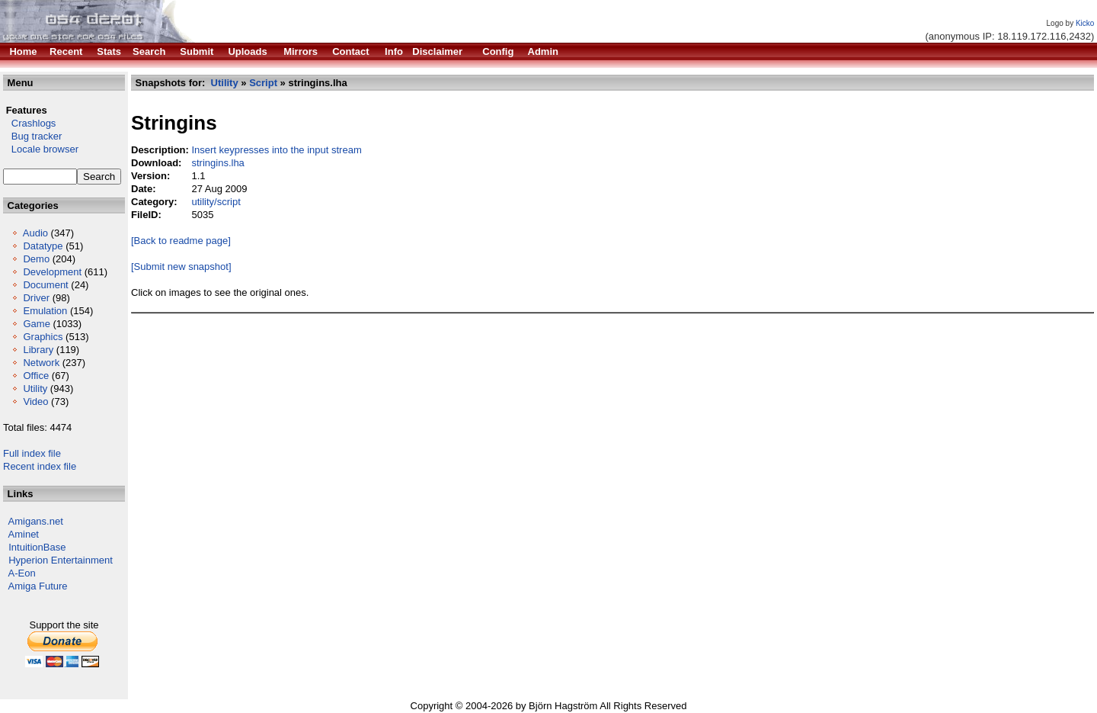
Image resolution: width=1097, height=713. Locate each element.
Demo (36, 259)
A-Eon (22, 573)
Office (36, 375)
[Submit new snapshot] (181, 266)
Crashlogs (29, 123)
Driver (36, 298)
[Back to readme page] (181, 240)
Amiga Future (38, 586)
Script (263, 82)
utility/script (215, 201)
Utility (35, 388)
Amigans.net (35, 521)
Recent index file (39, 466)
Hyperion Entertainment (60, 560)
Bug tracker (32, 136)
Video (35, 401)
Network (41, 362)
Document (45, 285)
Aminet (23, 534)
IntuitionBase (37, 547)
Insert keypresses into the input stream (276, 150)
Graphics (42, 336)
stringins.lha (217, 163)
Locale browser (40, 149)
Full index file (32, 453)
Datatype (42, 246)
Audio (35, 233)
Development (52, 272)
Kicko (1085, 23)
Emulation (45, 310)
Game (36, 323)
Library (38, 349)
